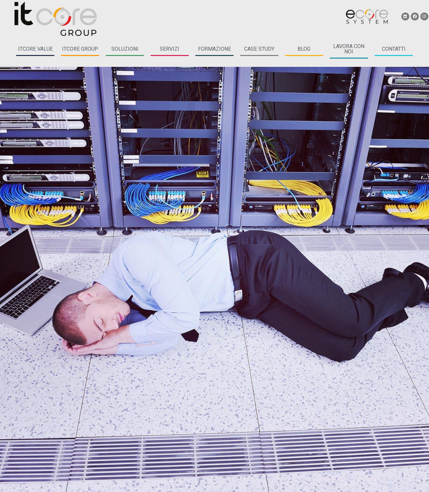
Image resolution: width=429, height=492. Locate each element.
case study (259, 49)
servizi (169, 49)
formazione (214, 49)
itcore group (80, 49)
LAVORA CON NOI (348, 49)
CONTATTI (394, 49)
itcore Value (35, 49)
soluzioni (124, 49)
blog (304, 49)
